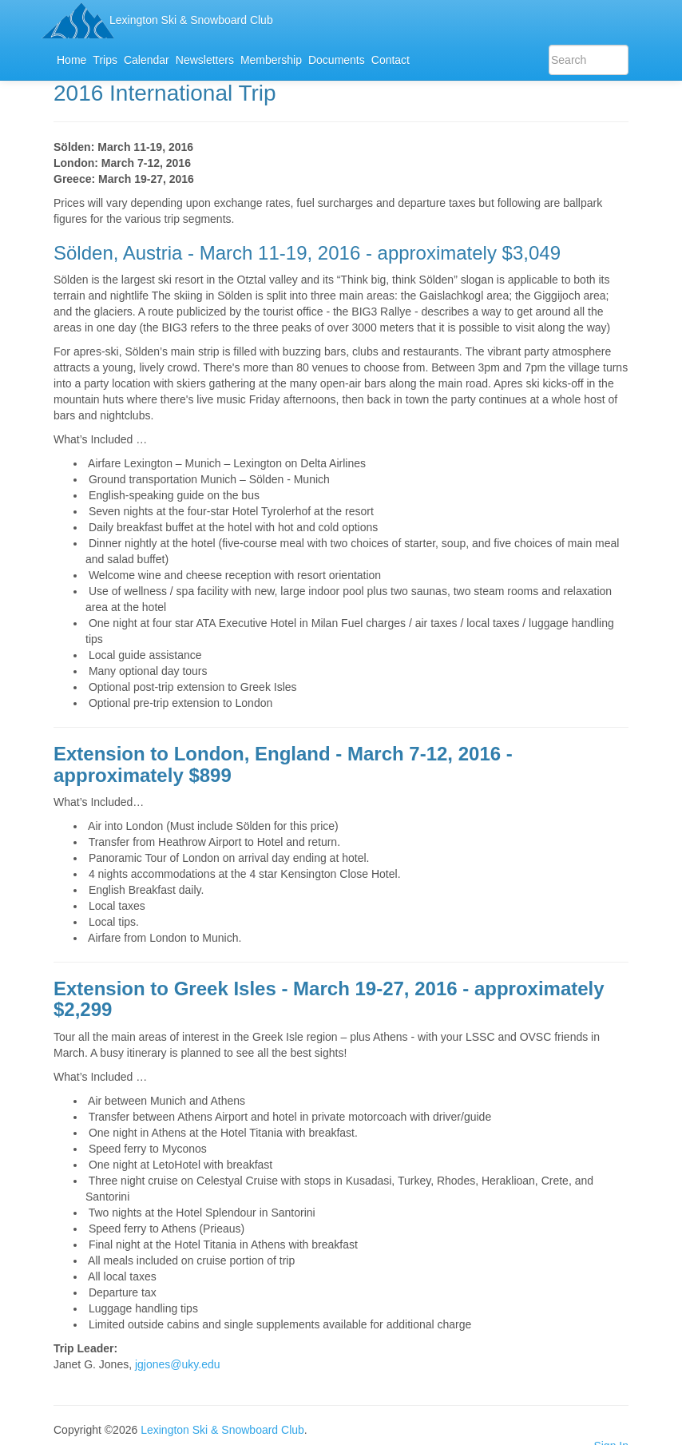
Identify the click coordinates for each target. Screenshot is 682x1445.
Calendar (146, 60)
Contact (390, 60)
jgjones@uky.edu (177, 1364)
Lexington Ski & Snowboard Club (191, 20)
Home (71, 60)
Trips (105, 60)
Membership (271, 60)
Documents (336, 60)
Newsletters (205, 60)
